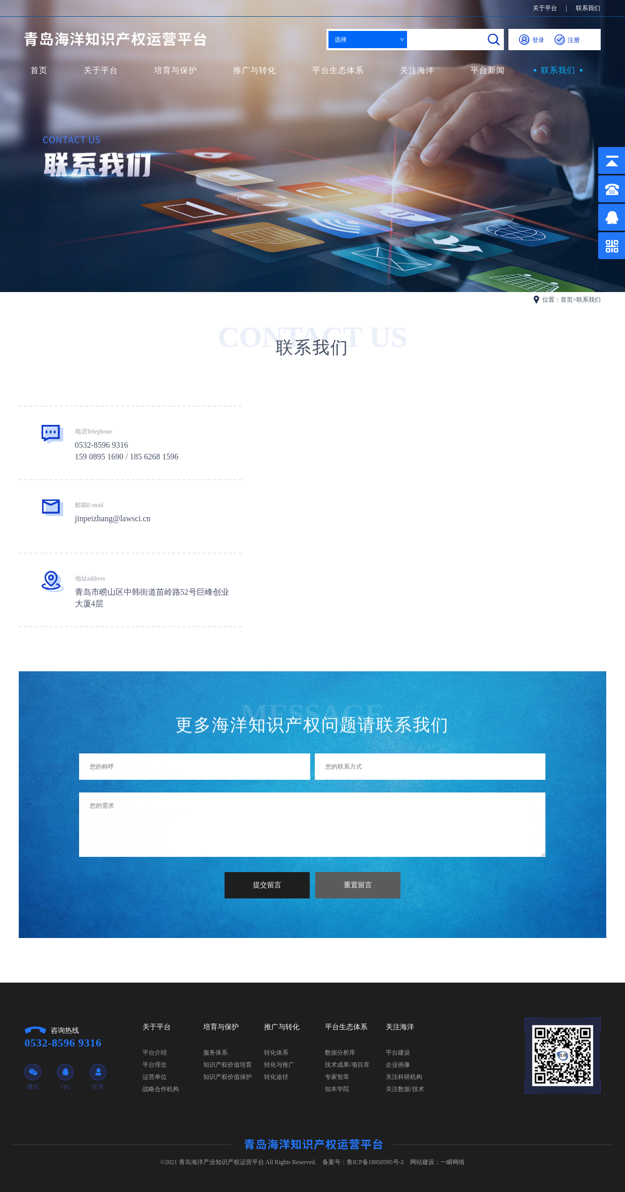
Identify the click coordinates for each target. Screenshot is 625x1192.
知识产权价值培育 (227, 1064)
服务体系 (215, 1052)
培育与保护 (175, 70)
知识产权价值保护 (227, 1076)
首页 (39, 70)
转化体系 (276, 1052)
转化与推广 (279, 1064)
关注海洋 (417, 70)
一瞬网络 (452, 1162)
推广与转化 (254, 70)
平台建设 (398, 1052)
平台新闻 (487, 70)
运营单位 (154, 1076)
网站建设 (422, 1162)
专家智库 (337, 1076)
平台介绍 (154, 1052)
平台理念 (154, 1064)
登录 (531, 40)
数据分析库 (340, 1052)
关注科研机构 (404, 1076)
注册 (567, 40)
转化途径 (276, 1076)
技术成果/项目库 (347, 1064)
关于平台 (545, 8)
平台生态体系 (338, 70)
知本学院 (337, 1089)
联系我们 (588, 8)
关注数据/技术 (405, 1089)
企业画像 (398, 1064)
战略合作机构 (160, 1089)
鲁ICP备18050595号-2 (375, 1162)
